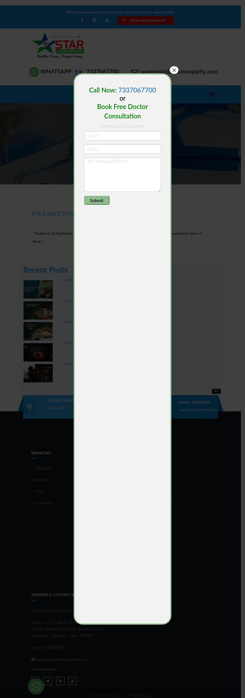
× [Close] (174, 70)
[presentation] (125, 206)
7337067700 (137, 90)
